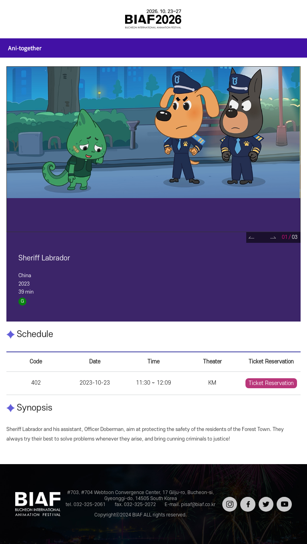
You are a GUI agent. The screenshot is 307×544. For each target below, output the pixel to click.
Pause (262, 237)
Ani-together (24, 48)
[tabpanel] (153, 149)
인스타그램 (228, 502)
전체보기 (18, 19)
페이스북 (246, 502)
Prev (251, 237)
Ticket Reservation (271, 383)
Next (273, 237)
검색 (289, 19)
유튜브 (283, 499)
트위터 (265, 499)
